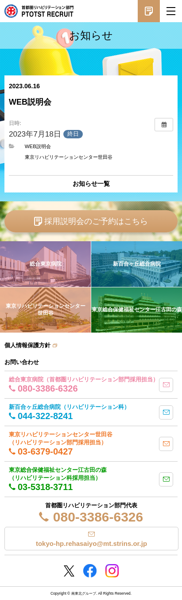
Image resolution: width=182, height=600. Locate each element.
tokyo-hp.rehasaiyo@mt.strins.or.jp (91, 543)
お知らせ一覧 (91, 183)
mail (166, 385)
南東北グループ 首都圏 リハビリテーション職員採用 (39, 11)
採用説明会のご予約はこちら (96, 221)
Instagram (112, 570)
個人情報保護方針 (27, 345)
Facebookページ (90, 570)
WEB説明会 (38, 146)
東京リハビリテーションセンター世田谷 (68, 157)
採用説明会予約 (149, 11)
